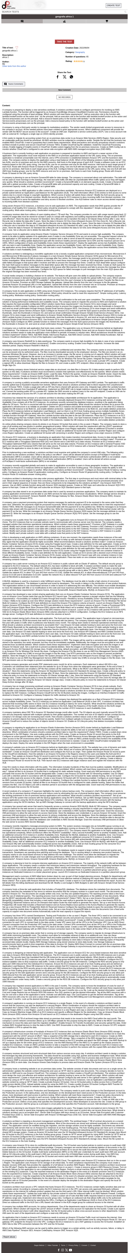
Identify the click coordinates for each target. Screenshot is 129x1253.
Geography (80, 52)
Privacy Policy (73, 1245)
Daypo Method (39, 1245)
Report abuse (9, 1237)
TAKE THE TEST (64, 42)
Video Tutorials (53, 1245)
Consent (84, 1245)
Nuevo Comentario (13, 84)
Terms (63, 1245)
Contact (93, 1245)
